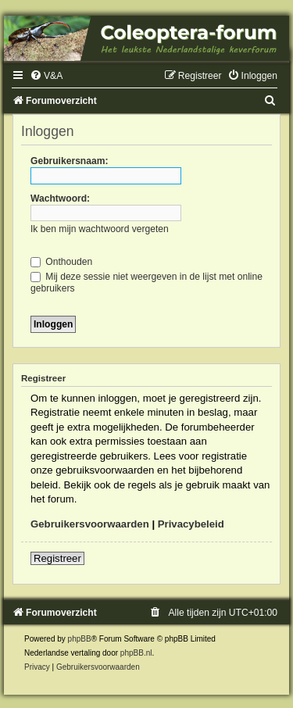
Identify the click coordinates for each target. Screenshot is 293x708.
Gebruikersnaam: (69, 161)
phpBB (79, 639)
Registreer (57, 558)
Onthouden (61, 261)
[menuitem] (46, 75)
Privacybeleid (191, 524)
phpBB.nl (136, 653)
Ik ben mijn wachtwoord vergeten (99, 228)
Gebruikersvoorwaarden (89, 524)
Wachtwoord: (60, 198)
